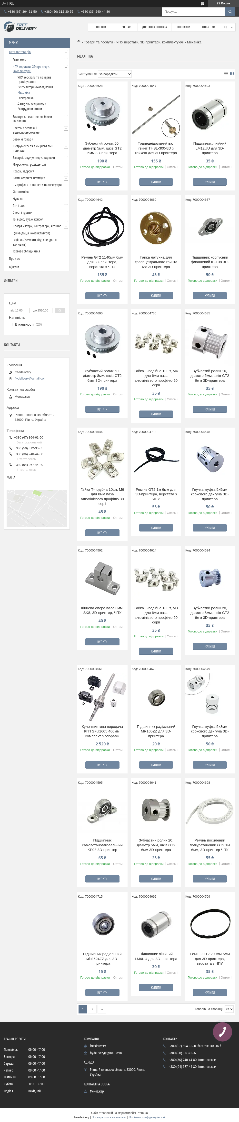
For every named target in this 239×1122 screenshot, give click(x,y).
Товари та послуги (98, 42)
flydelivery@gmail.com (30, 378)
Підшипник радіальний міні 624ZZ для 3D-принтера (102, 958)
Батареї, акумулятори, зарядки (34, 158)
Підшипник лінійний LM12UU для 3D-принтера (209, 148)
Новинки (208, 27)
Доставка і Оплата (154, 27)
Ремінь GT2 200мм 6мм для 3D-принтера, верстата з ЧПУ (210, 958)
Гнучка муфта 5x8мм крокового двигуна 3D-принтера (210, 731)
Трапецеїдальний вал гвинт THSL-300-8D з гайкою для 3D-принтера (156, 148)
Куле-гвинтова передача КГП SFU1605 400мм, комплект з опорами (102, 731)
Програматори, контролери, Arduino (37, 226)
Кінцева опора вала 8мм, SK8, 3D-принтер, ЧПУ (102, 610)
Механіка (24, 93)
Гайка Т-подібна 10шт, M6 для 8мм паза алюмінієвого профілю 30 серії (102, 496)
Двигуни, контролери (32, 104)
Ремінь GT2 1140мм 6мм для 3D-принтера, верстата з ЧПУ (102, 262)
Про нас (125, 27)
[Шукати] (230, 11)
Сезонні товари (23, 139)
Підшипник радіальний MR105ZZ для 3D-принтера (156, 731)
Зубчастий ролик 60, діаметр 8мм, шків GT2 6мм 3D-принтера (102, 375)
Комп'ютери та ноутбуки (29, 178)
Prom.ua (142, 1113)
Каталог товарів (20, 52)
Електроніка (26, 98)
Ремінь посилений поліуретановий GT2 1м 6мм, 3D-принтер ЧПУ (210, 845)
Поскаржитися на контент (109, 1117)
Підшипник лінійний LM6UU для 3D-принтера (156, 956)
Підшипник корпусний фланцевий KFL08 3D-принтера (210, 262)
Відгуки (14, 267)
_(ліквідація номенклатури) (31, 233)
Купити (102, 182)
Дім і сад (19, 206)
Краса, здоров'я (23, 171)
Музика (18, 199)
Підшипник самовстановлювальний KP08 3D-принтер (102, 845)
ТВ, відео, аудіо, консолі (28, 219)
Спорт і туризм (22, 213)
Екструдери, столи (30, 109)
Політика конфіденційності (147, 1117)
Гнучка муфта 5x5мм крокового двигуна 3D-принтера (210, 494)
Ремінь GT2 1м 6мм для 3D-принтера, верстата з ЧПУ (156, 494)
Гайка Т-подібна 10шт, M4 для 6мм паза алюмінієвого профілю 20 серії (156, 378)
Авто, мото (19, 60)
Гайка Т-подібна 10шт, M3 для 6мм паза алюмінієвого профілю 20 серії (156, 615)
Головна (100, 27)
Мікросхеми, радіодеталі (29, 165)
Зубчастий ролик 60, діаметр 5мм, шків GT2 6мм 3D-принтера (102, 148)
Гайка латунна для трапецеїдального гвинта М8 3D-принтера (156, 262)
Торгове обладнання (26, 251)
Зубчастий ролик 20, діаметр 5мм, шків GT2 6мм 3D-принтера (156, 845)
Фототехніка (21, 192)
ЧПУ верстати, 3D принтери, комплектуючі (150, 42)
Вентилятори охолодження (35, 87)
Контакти (183, 27)
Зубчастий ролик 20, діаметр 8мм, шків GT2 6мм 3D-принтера (209, 613)
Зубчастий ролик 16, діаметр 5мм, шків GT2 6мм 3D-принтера (209, 375)
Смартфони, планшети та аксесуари (37, 185)
